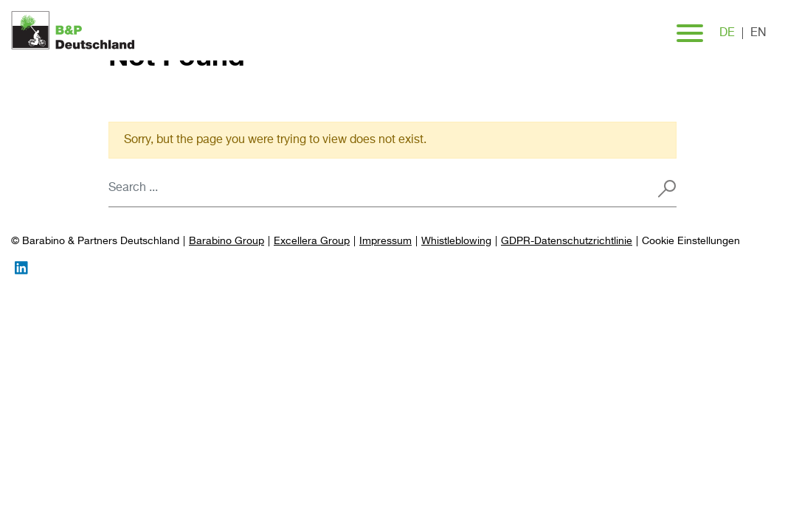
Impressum (385, 241)
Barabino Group (226, 241)
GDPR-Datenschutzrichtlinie (566, 241)
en (758, 33)
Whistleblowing (456, 241)
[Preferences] (691, 241)
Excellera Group (312, 241)
